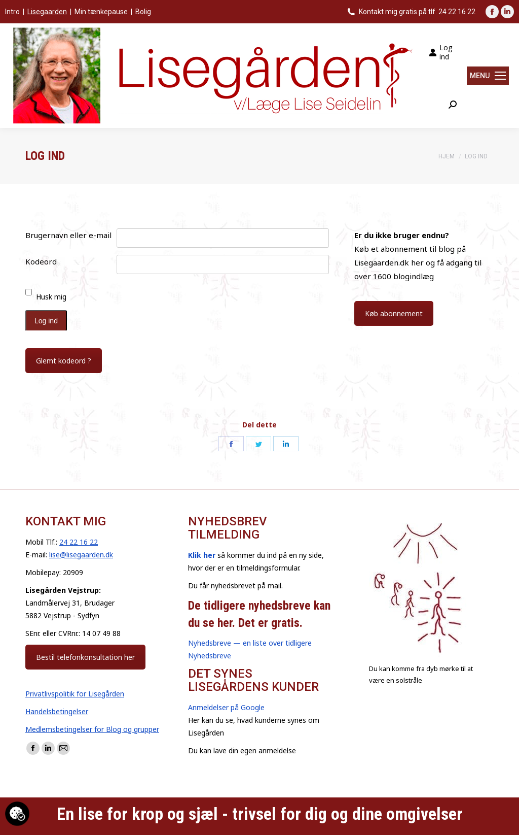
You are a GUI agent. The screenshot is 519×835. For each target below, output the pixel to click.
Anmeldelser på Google (226, 707)
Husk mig (51, 297)
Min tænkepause (101, 12)
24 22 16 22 (78, 542)
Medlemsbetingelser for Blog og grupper (92, 729)
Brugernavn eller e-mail (68, 235)
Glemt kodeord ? (63, 360)
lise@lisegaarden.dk (81, 554)
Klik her (201, 555)
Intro (12, 12)
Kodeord (41, 261)
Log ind (440, 52)
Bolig (143, 12)
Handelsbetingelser (56, 711)
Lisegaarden (47, 12)
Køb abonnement (394, 313)
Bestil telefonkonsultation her (85, 657)
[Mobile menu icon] (488, 75)
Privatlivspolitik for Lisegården (74, 693)
